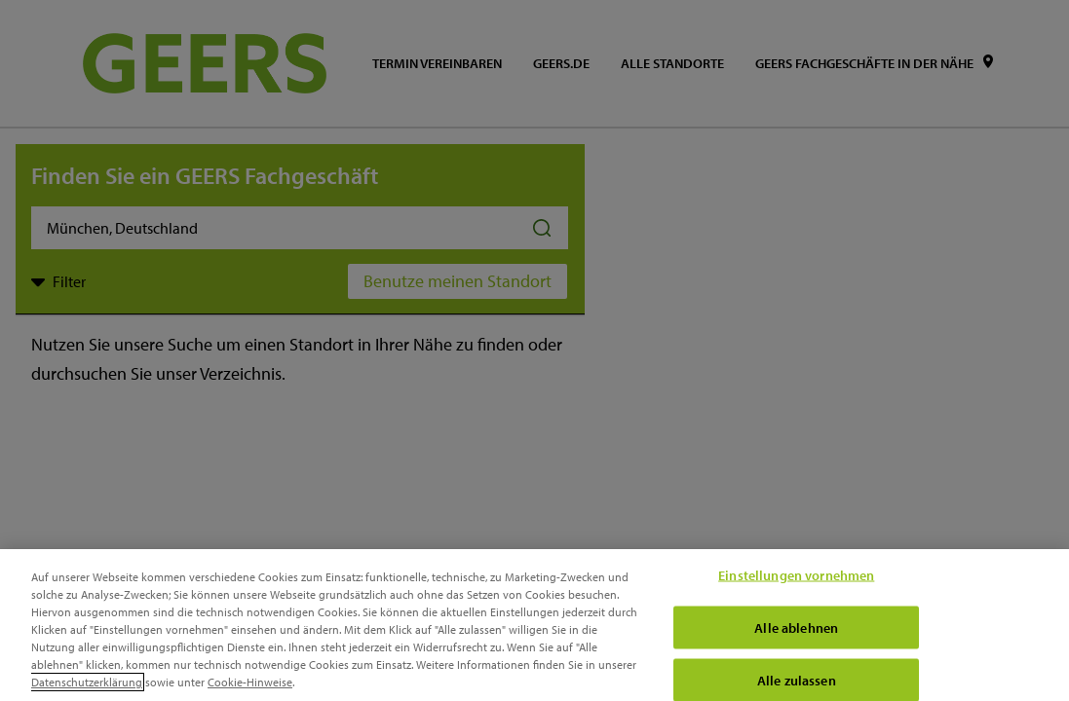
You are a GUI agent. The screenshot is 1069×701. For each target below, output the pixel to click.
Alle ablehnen (796, 627)
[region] (534, 625)
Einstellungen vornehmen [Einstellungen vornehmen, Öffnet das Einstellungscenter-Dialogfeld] (796, 574)
